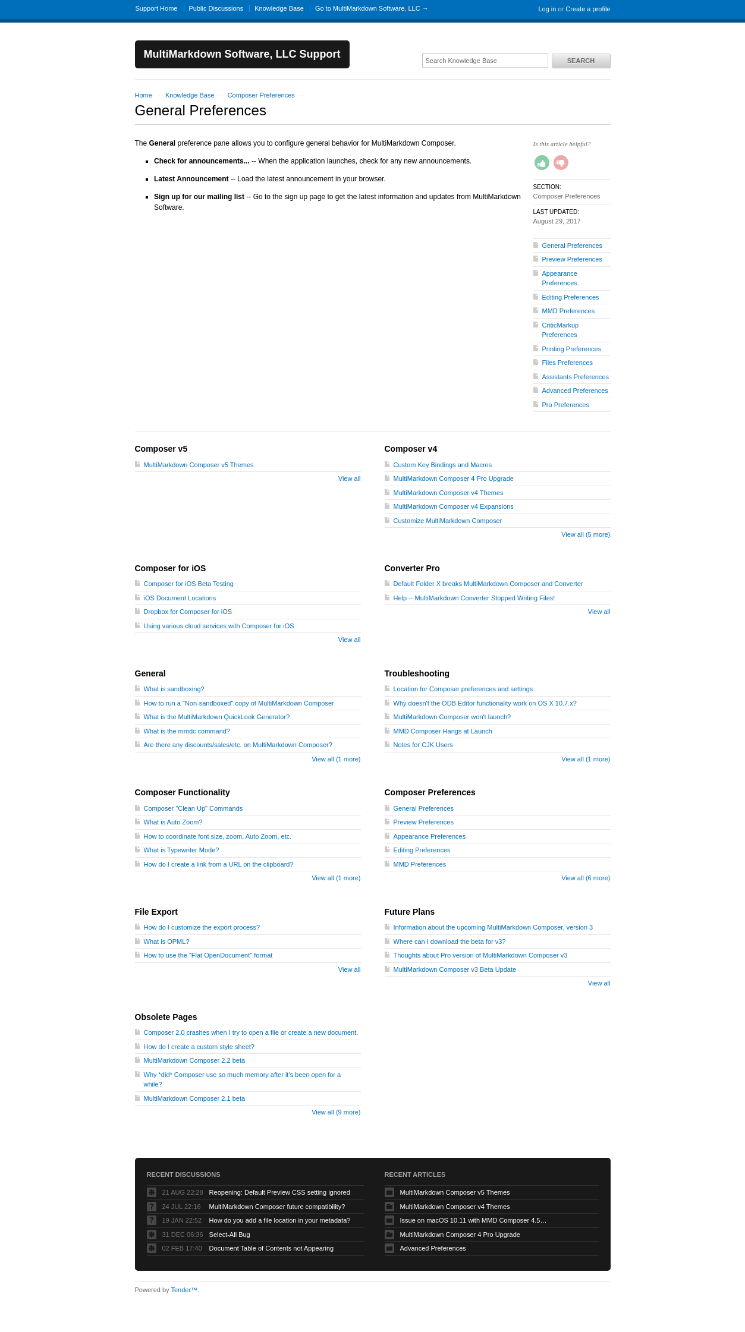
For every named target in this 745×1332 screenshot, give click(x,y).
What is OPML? (167, 941)
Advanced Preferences (575, 390)
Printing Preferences (572, 348)
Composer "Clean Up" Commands (193, 808)
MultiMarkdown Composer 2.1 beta (195, 1098)
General (150, 673)
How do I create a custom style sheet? (199, 1046)
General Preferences (572, 245)
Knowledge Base (279, 8)
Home (143, 95)
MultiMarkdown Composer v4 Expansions (454, 506)
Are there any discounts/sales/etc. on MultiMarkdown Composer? (238, 744)
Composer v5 (161, 449)
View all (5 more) (585, 534)
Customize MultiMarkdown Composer (448, 520)
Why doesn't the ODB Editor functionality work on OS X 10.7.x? (485, 703)
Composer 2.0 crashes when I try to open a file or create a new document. (251, 1032)
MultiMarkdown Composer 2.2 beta (195, 1060)
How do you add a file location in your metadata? (280, 1220)
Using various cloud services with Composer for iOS (219, 625)
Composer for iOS (170, 568)
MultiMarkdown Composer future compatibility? (277, 1206)
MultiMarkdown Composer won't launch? (452, 716)
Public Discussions (216, 8)
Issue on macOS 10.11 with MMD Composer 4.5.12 (474, 1220)
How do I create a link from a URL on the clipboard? (219, 864)
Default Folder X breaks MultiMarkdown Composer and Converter (488, 583)
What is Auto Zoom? (173, 822)
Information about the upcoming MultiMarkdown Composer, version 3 (493, 927)
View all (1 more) (336, 759)
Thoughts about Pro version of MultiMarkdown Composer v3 (481, 955)
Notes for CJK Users (423, 744)
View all (349, 478)
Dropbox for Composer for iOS (188, 611)
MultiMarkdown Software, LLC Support (242, 54)
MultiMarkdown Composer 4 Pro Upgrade (454, 478)
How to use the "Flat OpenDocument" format (208, 955)
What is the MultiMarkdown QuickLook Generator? (217, 716)
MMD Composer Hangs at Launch (443, 731)
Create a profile (587, 8)
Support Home (157, 8)
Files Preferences (567, 362)
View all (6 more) (585, 877)
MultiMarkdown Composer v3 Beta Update (455, 969)
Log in (547, 8)
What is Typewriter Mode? (181, 850)
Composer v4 (411, 449)
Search (581, 60)
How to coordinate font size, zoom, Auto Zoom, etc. (218, 836)
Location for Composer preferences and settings (463, 688)
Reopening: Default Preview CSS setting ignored (279, 1192)
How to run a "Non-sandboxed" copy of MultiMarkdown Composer (239, 703)
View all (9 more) (336, 1112)
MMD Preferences (568, 310)
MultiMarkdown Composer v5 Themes (199, 464)
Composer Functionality (182, 792)
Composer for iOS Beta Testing (189, 583)
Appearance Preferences (430, 836)
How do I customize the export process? (202, 927)
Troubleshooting (417, 673)
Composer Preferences (261, 95)
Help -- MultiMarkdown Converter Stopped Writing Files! (474, 598)
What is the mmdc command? (187, 731)
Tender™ (184, 1289)
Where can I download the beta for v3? (450, 941)
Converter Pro (412, 568)
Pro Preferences (565, 404)
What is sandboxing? (174, 688)
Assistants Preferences (575, 376)
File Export (156, 912)
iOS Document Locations (180, 598)
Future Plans (410, 912)
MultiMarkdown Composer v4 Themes (449, 492)
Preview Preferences (572, 259)
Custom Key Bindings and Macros (443, 464)
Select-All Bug (229, 1234)
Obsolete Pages (166, 1017)
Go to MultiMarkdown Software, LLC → (372, 8)
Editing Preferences (570, 297)
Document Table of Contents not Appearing (271, 1248)
